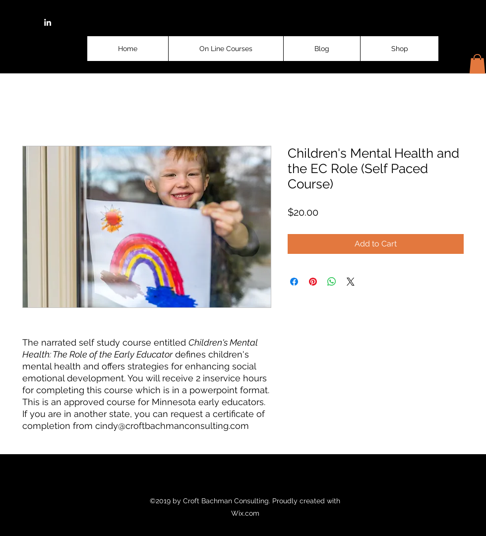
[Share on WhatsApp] (332, 282)
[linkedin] (48, 22)
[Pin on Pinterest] (313, 282)
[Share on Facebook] (294, 282)
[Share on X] (351, 282)
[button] (477, 63)
